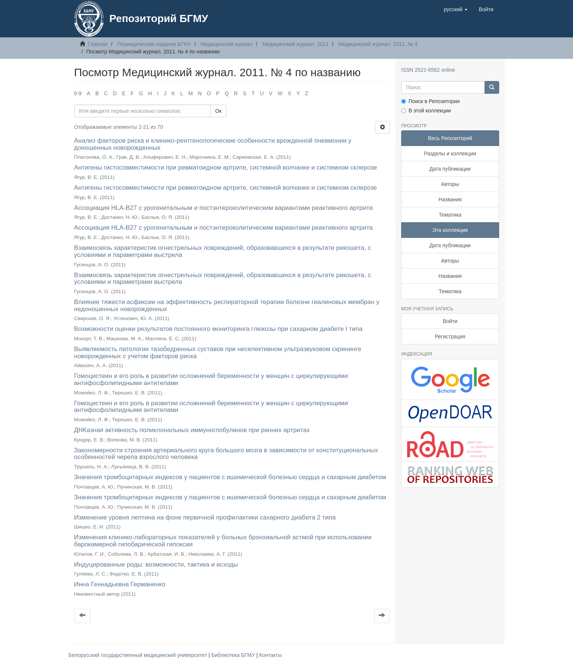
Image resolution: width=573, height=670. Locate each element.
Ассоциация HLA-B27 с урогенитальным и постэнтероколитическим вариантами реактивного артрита (223, 207)
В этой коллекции (426, 111)
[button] (455, 9)
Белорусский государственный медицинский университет (139, 655)
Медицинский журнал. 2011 (295, 44)
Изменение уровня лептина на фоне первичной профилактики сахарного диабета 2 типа (205, 517)
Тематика (450, 215)
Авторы (450, 184)
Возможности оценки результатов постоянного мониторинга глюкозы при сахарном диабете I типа (218, 328)
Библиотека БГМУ (233, 655)
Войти (450, 321)
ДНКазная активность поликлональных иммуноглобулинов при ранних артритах (192, 430)
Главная (97, 44)
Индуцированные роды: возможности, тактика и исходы (156, 564)
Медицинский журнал (226, 44)
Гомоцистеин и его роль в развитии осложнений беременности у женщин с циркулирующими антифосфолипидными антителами (211, 379)
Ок (218, 111)
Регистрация (450, 336)
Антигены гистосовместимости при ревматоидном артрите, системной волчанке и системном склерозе (225, 167)
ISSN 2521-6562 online (428, 70)
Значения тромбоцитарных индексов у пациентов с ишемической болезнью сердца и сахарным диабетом (230, 477)
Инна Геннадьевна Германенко (120, 584)
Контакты (270, 655)
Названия (450, 199)
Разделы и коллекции (450, 153)
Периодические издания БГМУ (154, 44)
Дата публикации (450, 169)
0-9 (78, 93)
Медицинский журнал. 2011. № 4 (378, 44)
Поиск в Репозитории (430, 101)
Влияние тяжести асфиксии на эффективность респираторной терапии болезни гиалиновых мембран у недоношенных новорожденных (227, 305)
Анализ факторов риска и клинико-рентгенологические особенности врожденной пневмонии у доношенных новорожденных (213, 144)
